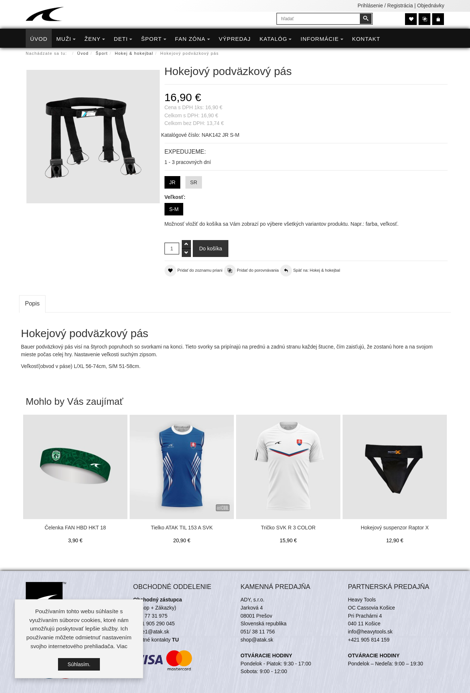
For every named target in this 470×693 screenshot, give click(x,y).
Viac (121, 646)
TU (175, 640)
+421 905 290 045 (154, 623)
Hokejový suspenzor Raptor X (395, 528)
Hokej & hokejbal (134, 53)
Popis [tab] (32, 303)
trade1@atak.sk (151, 632)
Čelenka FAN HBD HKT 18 (75, 528)
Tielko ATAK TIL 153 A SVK (182, 528)
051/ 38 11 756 (258, 632)
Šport (102, 53)
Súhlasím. (79, 664)
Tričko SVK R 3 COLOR (288, 528)
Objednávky (430, 5)
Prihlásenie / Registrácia (385, 5)
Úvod (82, 53)
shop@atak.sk (257, 640)
